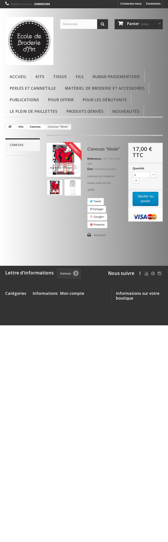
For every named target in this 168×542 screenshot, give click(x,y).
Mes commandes (71, 415)
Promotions (40, 415)
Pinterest (97, 224)
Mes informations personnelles (81, 432)
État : (90, 169)
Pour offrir (61, 99)
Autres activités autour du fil (20, 229)
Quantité (138, 168)
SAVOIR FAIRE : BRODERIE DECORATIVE (21, 199)
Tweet (95, 201)
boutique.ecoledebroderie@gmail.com (141, 456)
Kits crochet (20, 185)
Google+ (97, 216)
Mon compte (72, 407)
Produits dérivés (84, 111)
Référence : (95, 158)
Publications (24, 99)
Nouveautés (125, 111)
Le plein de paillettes (33, 111)
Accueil (18, 76)
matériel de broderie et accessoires (105, 88)
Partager (96, 209)
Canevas (18, 212)
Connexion (153, 3)
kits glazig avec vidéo (20, 169)
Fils (80, 76)
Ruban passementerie (116, 76)
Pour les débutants (104, 99)
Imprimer (100, 235)
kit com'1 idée (21, 219)
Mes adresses (69, 426)
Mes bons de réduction (75, 437)
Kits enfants (20, 178)
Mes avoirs (67, 420)
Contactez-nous (131, 3)
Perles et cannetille (33, 88)
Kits (39, 76)
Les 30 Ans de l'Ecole (18, 256)
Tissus (60, 76)
